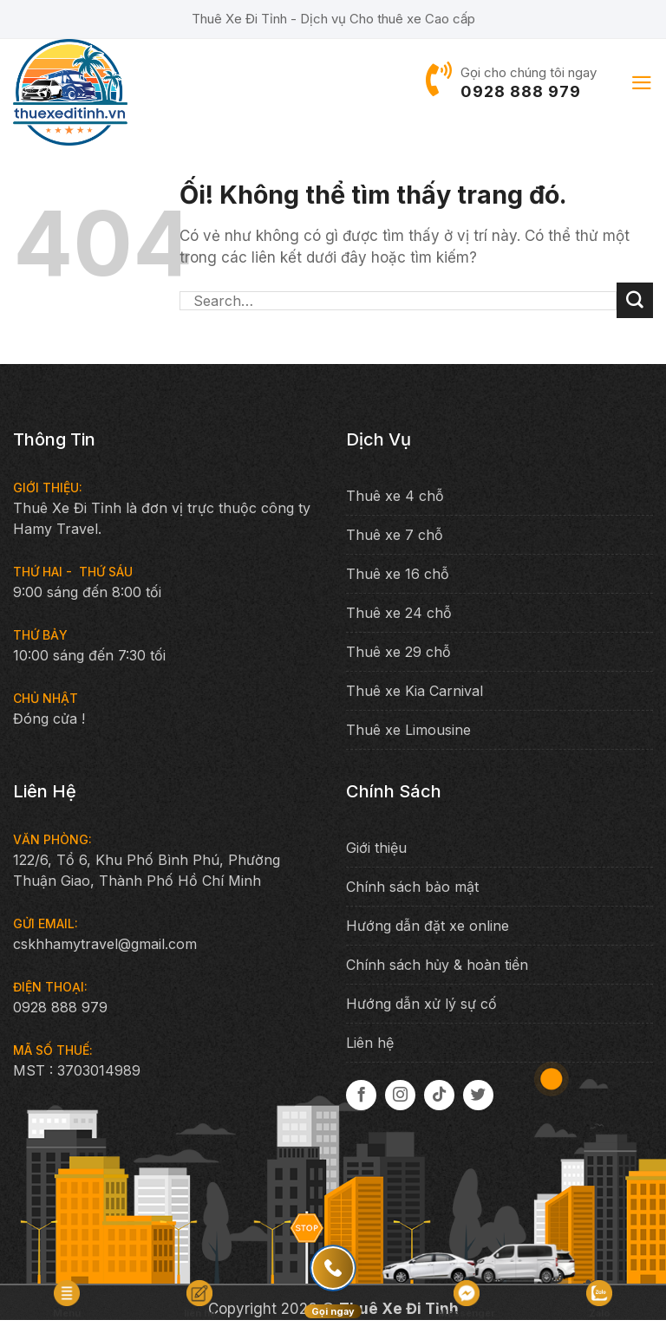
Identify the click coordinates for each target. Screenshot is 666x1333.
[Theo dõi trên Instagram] (400, 1095)
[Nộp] (635, 301)
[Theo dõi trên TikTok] (439, 1095)
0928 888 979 (520, 91)
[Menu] (641, 83)
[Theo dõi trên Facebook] (361, 1095)
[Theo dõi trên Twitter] (478, 1095)
